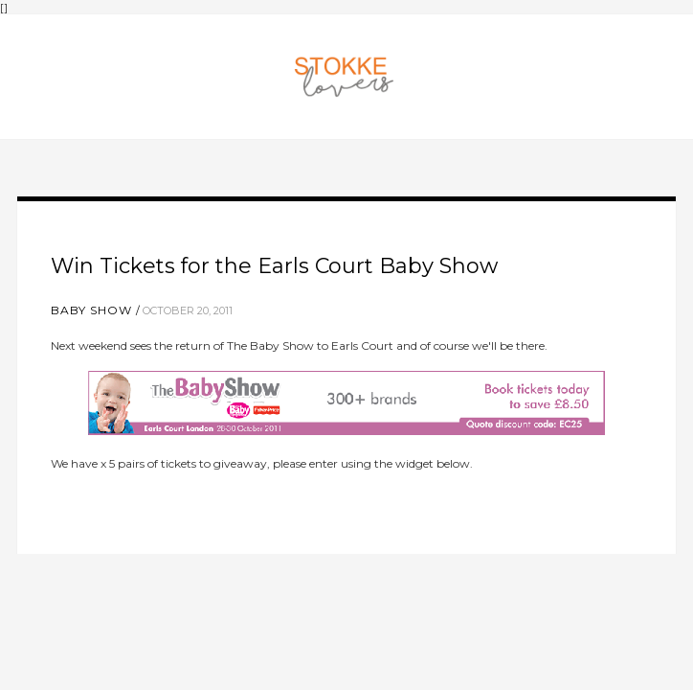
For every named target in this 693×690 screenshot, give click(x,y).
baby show (91, 310)
